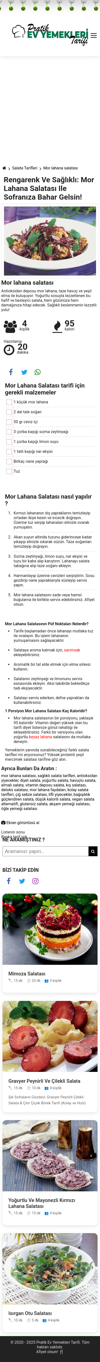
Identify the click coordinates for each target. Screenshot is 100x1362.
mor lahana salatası (18, 775)
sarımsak (72, 650)
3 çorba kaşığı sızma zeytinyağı (41, 431)
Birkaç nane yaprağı (31, 461)
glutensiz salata (34, 804)
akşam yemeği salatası (69, 804)
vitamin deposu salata (44, 785)
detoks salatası (14, 789)
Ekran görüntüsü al (20, 822)
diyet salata (30, 780)
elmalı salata (12, 785)
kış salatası (76, 785)
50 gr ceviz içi (26, 421)
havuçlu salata (83, 780)
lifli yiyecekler (60, 794)
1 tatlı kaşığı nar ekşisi (33, 451)
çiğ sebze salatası (31, 794)
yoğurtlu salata (55, 780)
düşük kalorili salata (52, 799)
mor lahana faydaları (48, 789)
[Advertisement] (50, 108)
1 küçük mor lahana (31, 402)
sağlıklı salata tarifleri (56, 775)
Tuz (17, 471)
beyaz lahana (40, 737)
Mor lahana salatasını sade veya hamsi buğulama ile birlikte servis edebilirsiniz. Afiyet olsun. (54, 600)
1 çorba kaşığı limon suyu (36, 441)
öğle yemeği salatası (19, 808)
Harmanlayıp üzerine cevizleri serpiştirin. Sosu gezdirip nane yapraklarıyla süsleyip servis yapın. (54, 580)
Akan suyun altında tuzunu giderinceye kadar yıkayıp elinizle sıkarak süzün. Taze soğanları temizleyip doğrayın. (53, 542)
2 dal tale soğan (28, 412)
